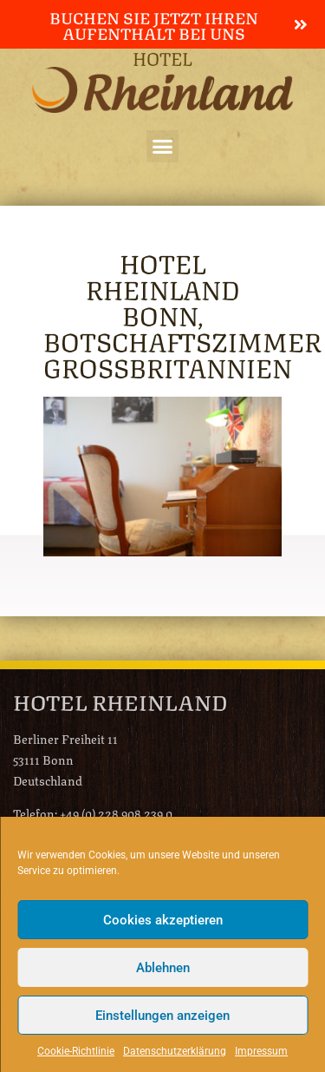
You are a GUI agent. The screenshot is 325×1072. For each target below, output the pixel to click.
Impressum (261, 1051)
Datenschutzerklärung (174, 1051)
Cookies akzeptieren (163, 920)
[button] (162, 146)
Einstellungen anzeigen (162, 1015)
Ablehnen (163, 968)
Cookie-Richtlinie (75, 1051)
